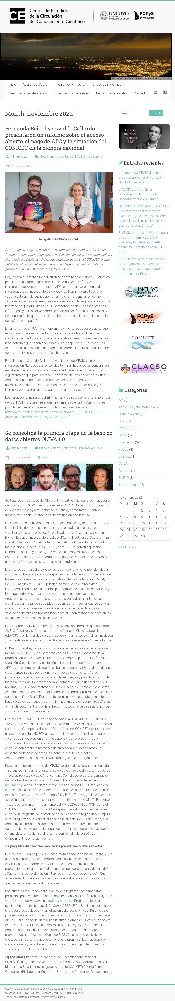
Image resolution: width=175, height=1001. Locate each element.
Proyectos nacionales (111, 93)
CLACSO (125, 421)
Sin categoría (92, 156)
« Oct (122, 547)
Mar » (132, 547)
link (83, 402)
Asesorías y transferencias (27, 93)
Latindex (68, 448)
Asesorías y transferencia (137, 407)
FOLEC (123, 449)
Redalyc (91, 448)
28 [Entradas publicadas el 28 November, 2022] (128, 536)
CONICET (75, 156)
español (51, 901)
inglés (68, 901)
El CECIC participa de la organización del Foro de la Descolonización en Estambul (140, 194)
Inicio (12, 84)
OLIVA (82, 84)
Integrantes (63, 84)
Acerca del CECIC (35, 84)
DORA (123, 435)
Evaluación (126, 442)
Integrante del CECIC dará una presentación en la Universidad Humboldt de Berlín (140, 177)
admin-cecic (19, 156)
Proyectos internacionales (71, 93)
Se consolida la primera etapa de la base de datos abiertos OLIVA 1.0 (58, 436)
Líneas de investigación (109, 84)
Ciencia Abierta (57, 156)
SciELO (103, 448)
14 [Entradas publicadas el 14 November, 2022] (128, 523)
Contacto (140, 93)
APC (42, 156)
